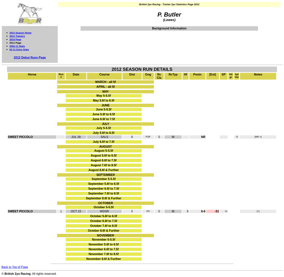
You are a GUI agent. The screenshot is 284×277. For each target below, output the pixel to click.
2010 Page (15, 39)
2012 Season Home (20, 32)
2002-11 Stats (17, 46)
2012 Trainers (17, 36)
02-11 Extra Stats (19, 49)
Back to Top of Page (14, 267)
